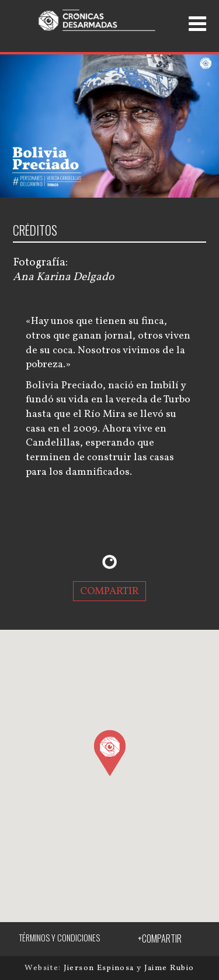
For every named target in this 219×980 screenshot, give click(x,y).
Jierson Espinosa (100, 968)
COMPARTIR (109, 591)
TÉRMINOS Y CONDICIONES (59, 937)
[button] (109, 752)
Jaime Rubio (169, 968)
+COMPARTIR (160, 938)
